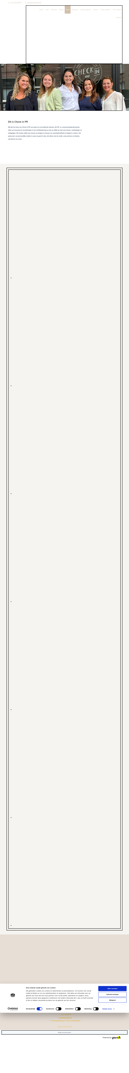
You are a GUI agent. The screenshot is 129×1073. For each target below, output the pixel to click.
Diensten (54, 10)
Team (67, 10)
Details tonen (107, 877)
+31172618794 (16, 3)
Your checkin (117, 10)
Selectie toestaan (112, 862)
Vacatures (75, 10)
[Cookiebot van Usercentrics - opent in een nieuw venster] (13, 877)
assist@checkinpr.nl (34, 3)
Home (41, 10)
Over (47, 10)
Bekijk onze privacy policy (64, 1032)
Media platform (105, 10)
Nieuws (95, 10)
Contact (118, 18)
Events (61, 10)
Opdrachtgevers (85, 10)
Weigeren (112, 868)
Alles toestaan (112, 857)
